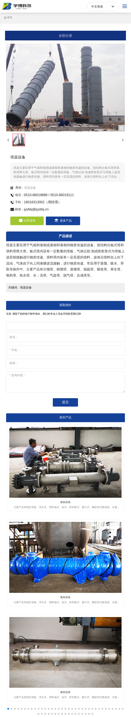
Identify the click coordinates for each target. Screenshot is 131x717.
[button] (8, 709)
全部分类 (65, 35)
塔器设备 (30, 187)
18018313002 (34, 202)
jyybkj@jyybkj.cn (36, 209)
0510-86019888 (36, 195)
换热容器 (65, 502)
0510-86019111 (62, 195)
